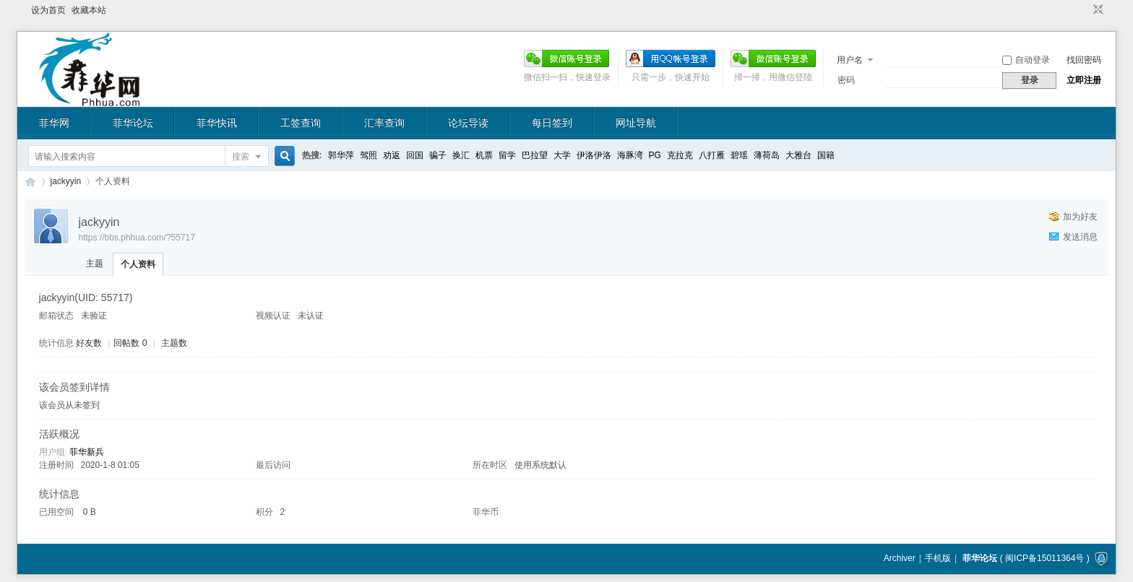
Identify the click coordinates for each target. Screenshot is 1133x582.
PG (655, 155)
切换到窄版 (1096, 10)
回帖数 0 (130, 343)
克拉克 (680, 155)
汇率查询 (384, 123)
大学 (562, 155)
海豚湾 (630, 155)
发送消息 (1080, 237)
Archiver (900, 558)
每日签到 (552, 123)
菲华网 (54, 123)
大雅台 (798, 155)
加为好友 (1080, 217)
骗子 (438, 155)
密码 (846, 80)
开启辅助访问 (1084, 10)
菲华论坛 (133, 123)
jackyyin (66, 181)
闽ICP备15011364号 (1044, 558)
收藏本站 (89, 10)
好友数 (90, 343)
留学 (507, 155)
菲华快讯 (217, 123)
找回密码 (1084, 60)
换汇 (461, 155)
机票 (484, 155)
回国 (414, 155)
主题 (94, 264)
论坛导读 (468, 123)
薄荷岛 (767, 155)
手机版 (938, 558)
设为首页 (48, 10)
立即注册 (1084, 80)
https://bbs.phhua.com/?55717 (137, 238)
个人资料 (138, 264)
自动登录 (1026, 60)
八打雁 (712, 155)
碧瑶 (739, 155)
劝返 (391, 155)
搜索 (240, 157)
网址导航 (636, 123)
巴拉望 (535, 155)
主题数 (174, 343)
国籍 (826, 155)
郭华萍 (341, 155)
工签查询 (300, 123)
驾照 (368, 155)
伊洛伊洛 (594, 155)
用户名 (850, 60)
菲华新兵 (86, 452)
